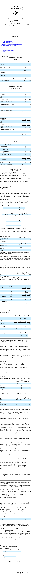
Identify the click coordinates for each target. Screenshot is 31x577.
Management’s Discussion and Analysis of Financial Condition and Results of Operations (12, 44)
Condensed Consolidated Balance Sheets (7, 41)
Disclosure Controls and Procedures (7, 46)
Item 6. (2, 51)
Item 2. (2, 44)
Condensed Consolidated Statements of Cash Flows (8, 42)
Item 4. (2, 46)
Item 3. (2, 45)
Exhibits (4, 51)
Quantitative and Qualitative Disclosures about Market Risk (9, 45)
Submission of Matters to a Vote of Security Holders (8, 50)
